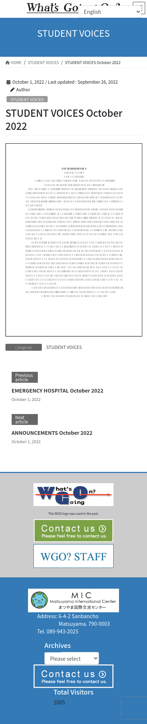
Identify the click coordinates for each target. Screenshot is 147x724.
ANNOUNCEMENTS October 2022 (52, 432)
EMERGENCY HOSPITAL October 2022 (57, 390)
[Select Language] (110, 11)
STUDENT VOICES (27, 99)
